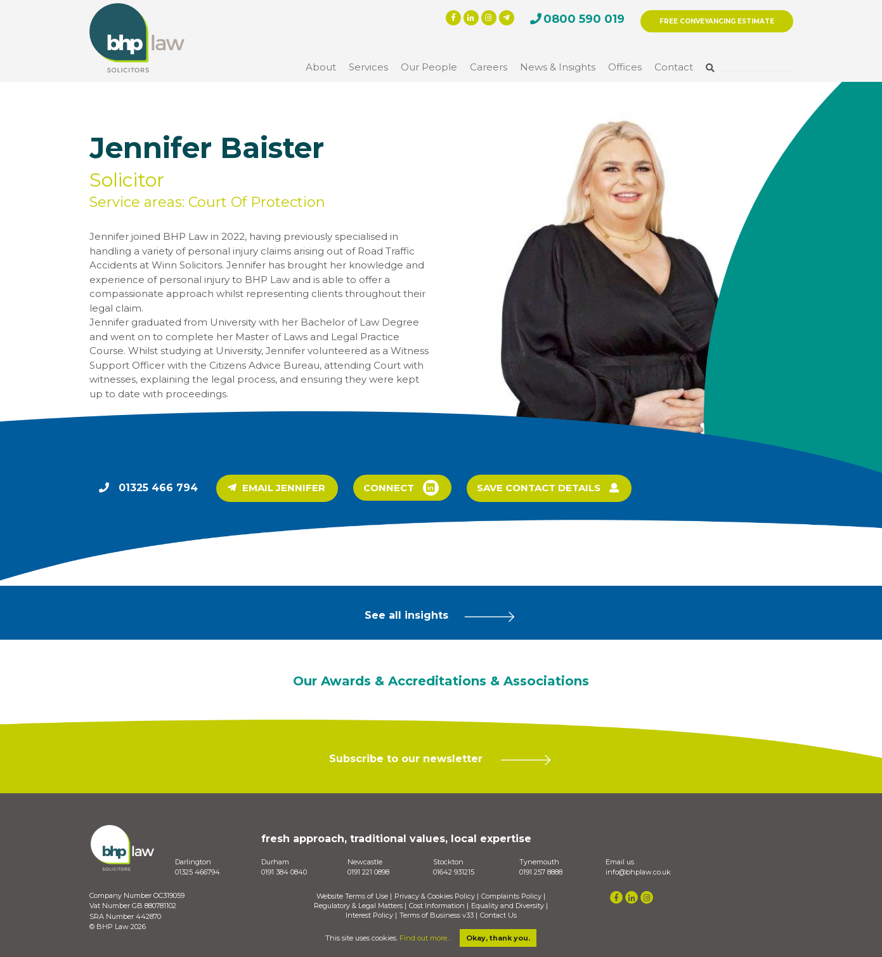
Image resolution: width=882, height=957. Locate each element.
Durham (275, 861)
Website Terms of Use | (354, 896)
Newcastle (364, 861)
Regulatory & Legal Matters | (360, 905)
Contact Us (498, 915)
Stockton (448, 861)
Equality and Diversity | (509, 905)
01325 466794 (197, 872)
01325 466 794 (158, 488)
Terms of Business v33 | (438, 915)
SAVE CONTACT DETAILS (548, 488)
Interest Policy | (371, 915)
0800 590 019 (584, 19)
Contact (673, 67)
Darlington (193, 861)
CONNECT (401, 488)
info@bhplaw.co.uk (638, 872)
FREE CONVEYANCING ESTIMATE (716, 21)
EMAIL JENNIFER (276, 488)
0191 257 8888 (540, 872)
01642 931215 (453, 872)
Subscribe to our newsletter (441, 759)
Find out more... (425, 938)
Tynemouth (539, 861)
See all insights (441, 616)
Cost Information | (439, 905)
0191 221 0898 (368, 872)
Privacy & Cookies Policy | (436, 896)
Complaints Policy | (513, 896)
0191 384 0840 (284, 872)
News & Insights (557, 67)
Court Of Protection (256, 202)
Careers (488, 67)
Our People (429, 67)
